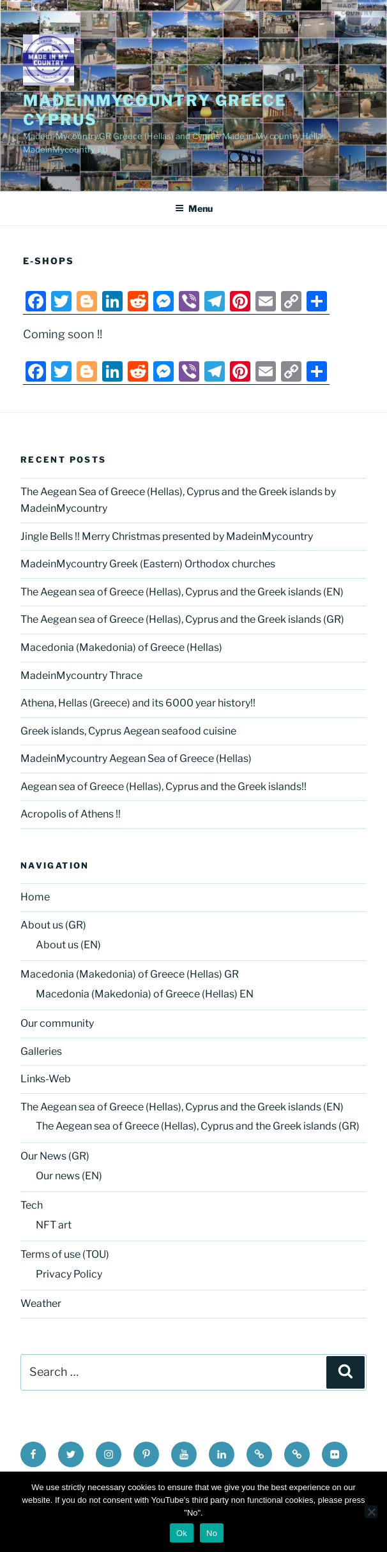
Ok (181, 1533)
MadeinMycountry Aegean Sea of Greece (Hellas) (136, 758)
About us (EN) (68, 945)
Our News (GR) (54, 1156)
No (211, 1533)
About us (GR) (53, 925)
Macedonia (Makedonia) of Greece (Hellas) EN (145, 994)
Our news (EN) (69, 1176)
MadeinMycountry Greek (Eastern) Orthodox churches (147, 564)
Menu (194, 208)
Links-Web (45, 1079)
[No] (371, 1511)
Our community (57, 1023)
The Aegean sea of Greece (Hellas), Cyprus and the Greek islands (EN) (182, 592)
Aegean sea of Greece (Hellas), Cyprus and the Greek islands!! (163, 786)
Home (35, 897)
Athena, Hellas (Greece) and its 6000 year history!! (137, 703)
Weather (40, 1303)
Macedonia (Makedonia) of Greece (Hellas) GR (129, 974)
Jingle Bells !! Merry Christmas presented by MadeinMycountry (166, 536)
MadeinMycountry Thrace (81, 675)
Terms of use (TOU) (64, 1254)
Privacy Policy (69, 1274)
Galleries (41, 1051)
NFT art (54, 1225)
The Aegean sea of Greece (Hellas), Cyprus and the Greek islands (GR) (182, 619)
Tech (31, 1205)
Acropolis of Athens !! (70, 814)
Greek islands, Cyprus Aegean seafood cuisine (128, 731)
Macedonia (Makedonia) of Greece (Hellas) (121, 647)
